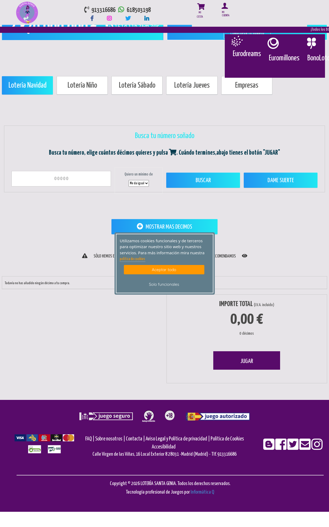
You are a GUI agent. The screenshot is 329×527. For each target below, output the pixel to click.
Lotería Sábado (137, 85)
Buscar (203, 180)
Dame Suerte (281, 180)
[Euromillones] (273, 43)
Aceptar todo (164, 269)
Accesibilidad (164, 447)
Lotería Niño (82, 85)
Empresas (246, 85)
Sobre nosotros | (110, 439)
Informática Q (202, 492)
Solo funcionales (164, 284)
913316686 (99, 10)
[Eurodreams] (237, 41)
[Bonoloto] (311, 43)
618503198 (133, 10)
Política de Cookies (227, 439)
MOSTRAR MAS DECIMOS (164, 226)
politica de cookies (132, 259)
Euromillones (284, 58)
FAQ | (90, 439)
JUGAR (246, 361)
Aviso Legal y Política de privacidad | (178, 439)
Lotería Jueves (192, 85)
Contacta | (135, 439)
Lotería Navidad (28, 85)
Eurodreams (247, 54)
